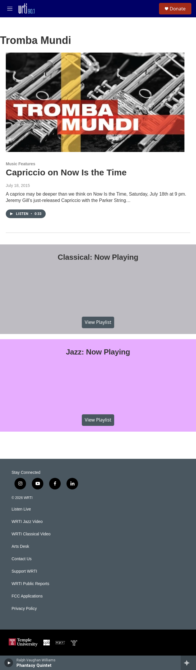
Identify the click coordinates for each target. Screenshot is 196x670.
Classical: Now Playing (98, 257)
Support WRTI (24, 571)
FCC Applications (27, 596)
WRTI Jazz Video (27, 521)
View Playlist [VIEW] (98, 322)
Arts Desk (20, 546)
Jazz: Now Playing (98, 352)
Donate (178, 8)
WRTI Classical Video (31, 534)
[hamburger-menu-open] (10, 8)
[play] (8, 663)
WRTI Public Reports (30, 584)
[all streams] (188, 663)
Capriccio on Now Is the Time (66, 172)
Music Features (20, 164)
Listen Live (21, 509)
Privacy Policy (24, 608)
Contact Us (22, 559)
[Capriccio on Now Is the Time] (95, 102)
